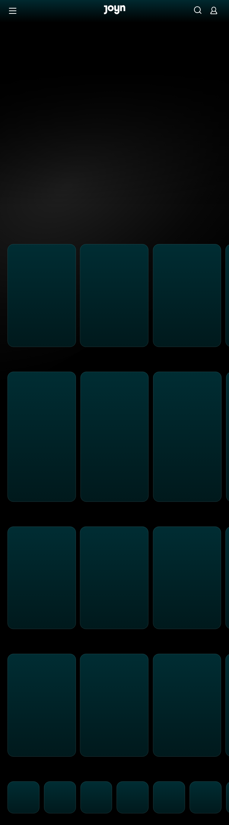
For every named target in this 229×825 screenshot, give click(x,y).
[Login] (214, 10)
